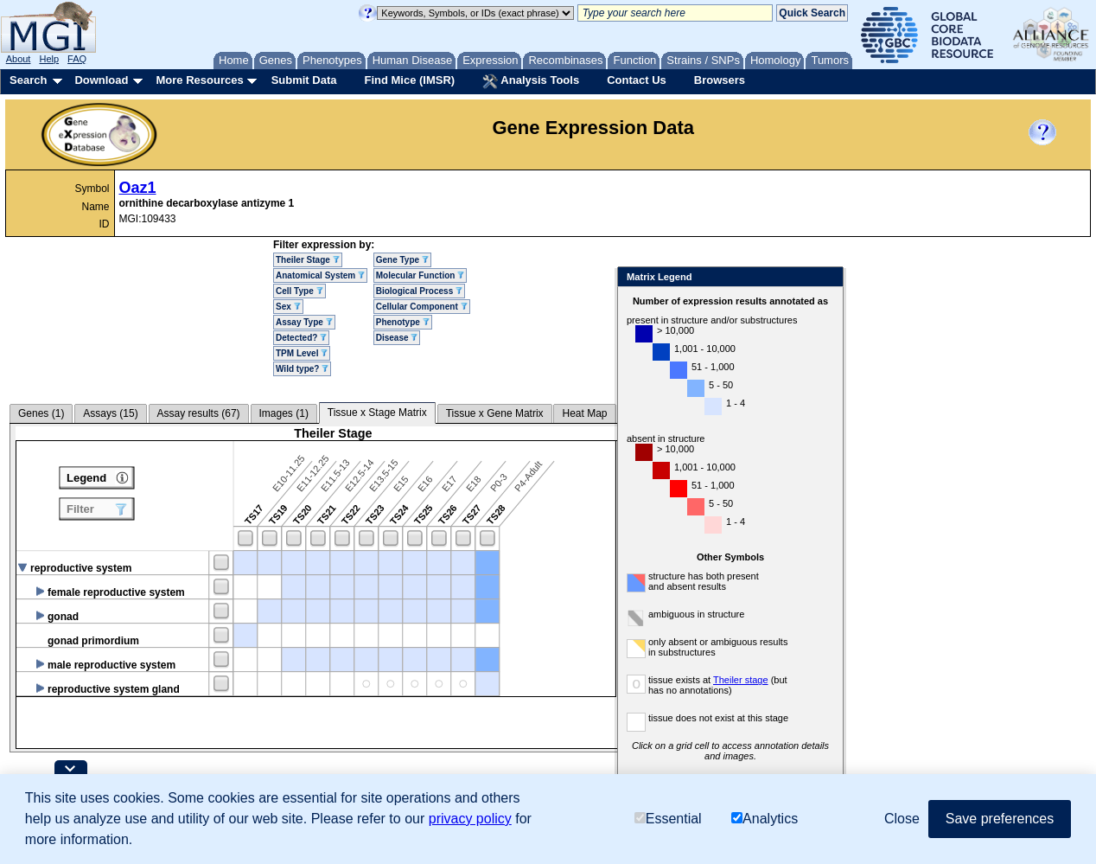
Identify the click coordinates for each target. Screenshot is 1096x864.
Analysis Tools (530, 81)
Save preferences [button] (1000, 818)
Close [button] (902, 818)
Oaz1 (137, 187)
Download (101, 80)
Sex (288, 306)
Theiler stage (780, 680)
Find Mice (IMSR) (409, 80)
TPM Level (302, 353)
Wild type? (302, 369)
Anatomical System (320, 275)
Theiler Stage (308, 260)
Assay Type (304, 322)
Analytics (764, 818)
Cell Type (299, 291)
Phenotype (403, 322)
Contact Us (636, 80)
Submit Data (304, 80)
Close (866, 278)
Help (49, 59)
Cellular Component (422, 306)
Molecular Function (420, 275)
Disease (397, 337)
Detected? (301, 337)
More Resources (199, 80)
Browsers (719, 80)
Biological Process (419, 291)
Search (28, 80)
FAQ (76, 59)
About (18, 59)
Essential (668, 818)
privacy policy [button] (470, 818)
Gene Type (402, 260)
